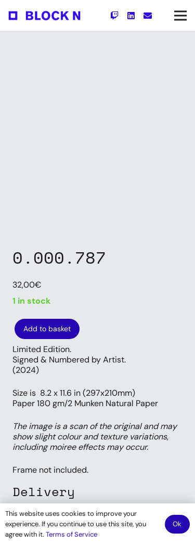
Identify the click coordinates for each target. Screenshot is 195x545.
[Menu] (180, 16)
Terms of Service (71, 534)
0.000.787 (59, 257)
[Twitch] (114, 15)
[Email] (147, 15)
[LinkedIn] (131, 15)
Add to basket (47, 328)
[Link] (44, 15)
